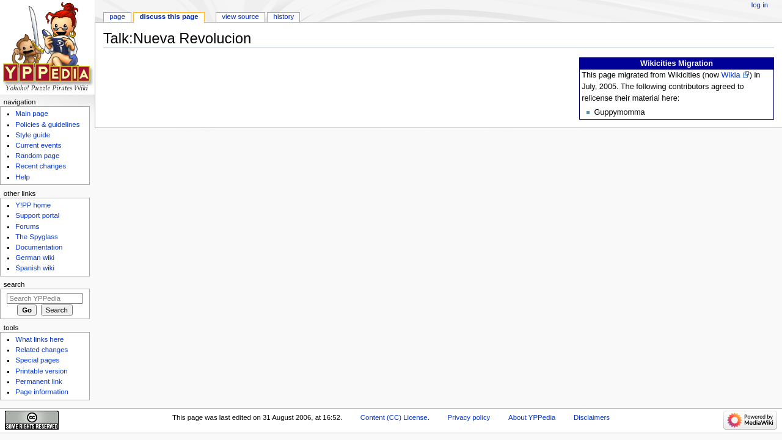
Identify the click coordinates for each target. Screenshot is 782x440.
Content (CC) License (394, 417)
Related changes (41, 349)
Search (14, 284)
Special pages (37, 360)
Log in (759, 5)
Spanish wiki (34, 268)
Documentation (38, 247)
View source (240, 16)
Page (117, 16)
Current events (38, 145)
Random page (37, 155)
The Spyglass (36, 236)
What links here (39, 339)
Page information (41, 391)
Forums (27, 226)
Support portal (37, 215)
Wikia (731, 75)
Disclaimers (592, 417)
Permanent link (38, 381)
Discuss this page (169, 16)
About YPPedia (531, 417)
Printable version (41, 371)
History (284, 16)
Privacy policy (469, 417)
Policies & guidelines (47, 124)
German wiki (34, 257)
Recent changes (40, 166)
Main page (31, 113)
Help (22, 177)
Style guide (32, 135)
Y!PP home (33, 205)
